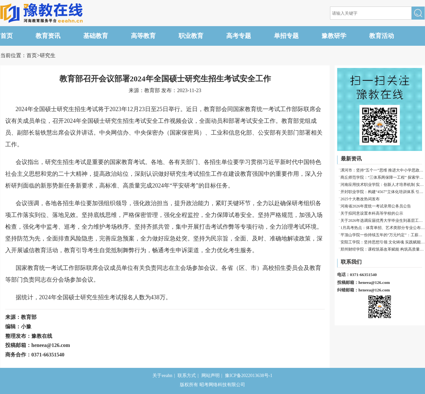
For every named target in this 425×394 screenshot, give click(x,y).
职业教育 (191, 35)
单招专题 (286, 35)
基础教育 (95, 35)
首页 (6, 35)
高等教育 (143, 35)
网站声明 (210, 375)
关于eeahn (162, 375)
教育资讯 (48, 35)
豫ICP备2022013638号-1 (248, 375)
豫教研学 (334, 35)
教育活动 (381, 35)
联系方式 (187, 375)
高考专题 (238, 35)
